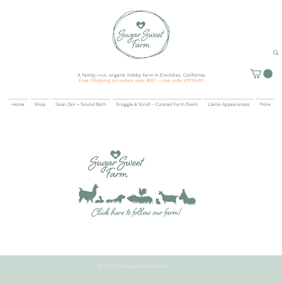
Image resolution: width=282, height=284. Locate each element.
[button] (261, 73)
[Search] (276, 53)
